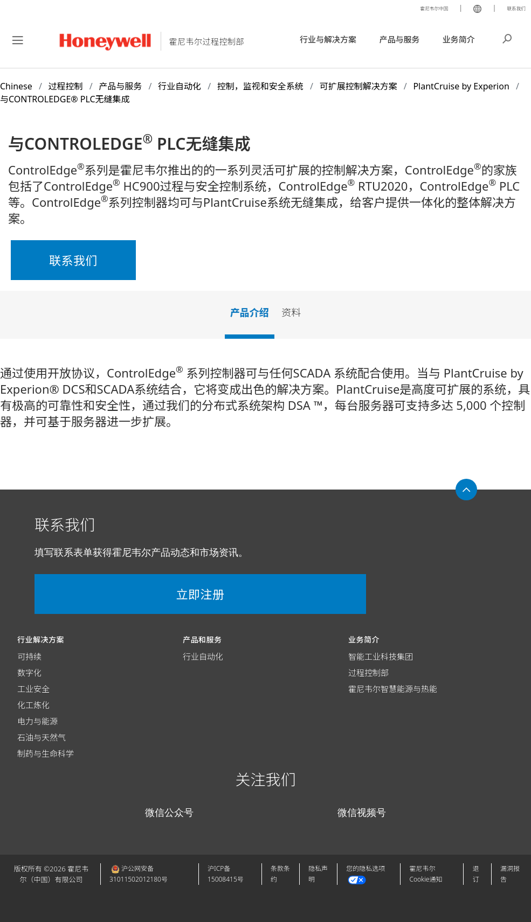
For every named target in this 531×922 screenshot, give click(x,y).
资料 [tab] (291, 312)
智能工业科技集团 (380, 656)
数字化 (29, 672)
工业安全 (33, 688)
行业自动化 (203, 656)
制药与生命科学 (45, 753)
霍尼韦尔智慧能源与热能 (392, 688)
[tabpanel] (265, 401)
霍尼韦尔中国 (418, 7)
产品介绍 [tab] (249, 312)
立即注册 (97, 594)
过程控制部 (368, 672)
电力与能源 (37, 721)
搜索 (507, 38)
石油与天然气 (41, 737)
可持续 (29, 656)
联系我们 (512, 7)
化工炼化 (33, 705)
